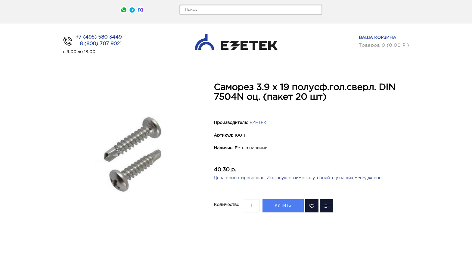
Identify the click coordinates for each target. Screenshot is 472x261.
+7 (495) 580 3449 (99, 37)
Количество (226, 205)
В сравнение (326, 205)
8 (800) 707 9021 (101, 44)
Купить (283, 205)
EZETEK (258, 123)
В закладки (311, 205)
